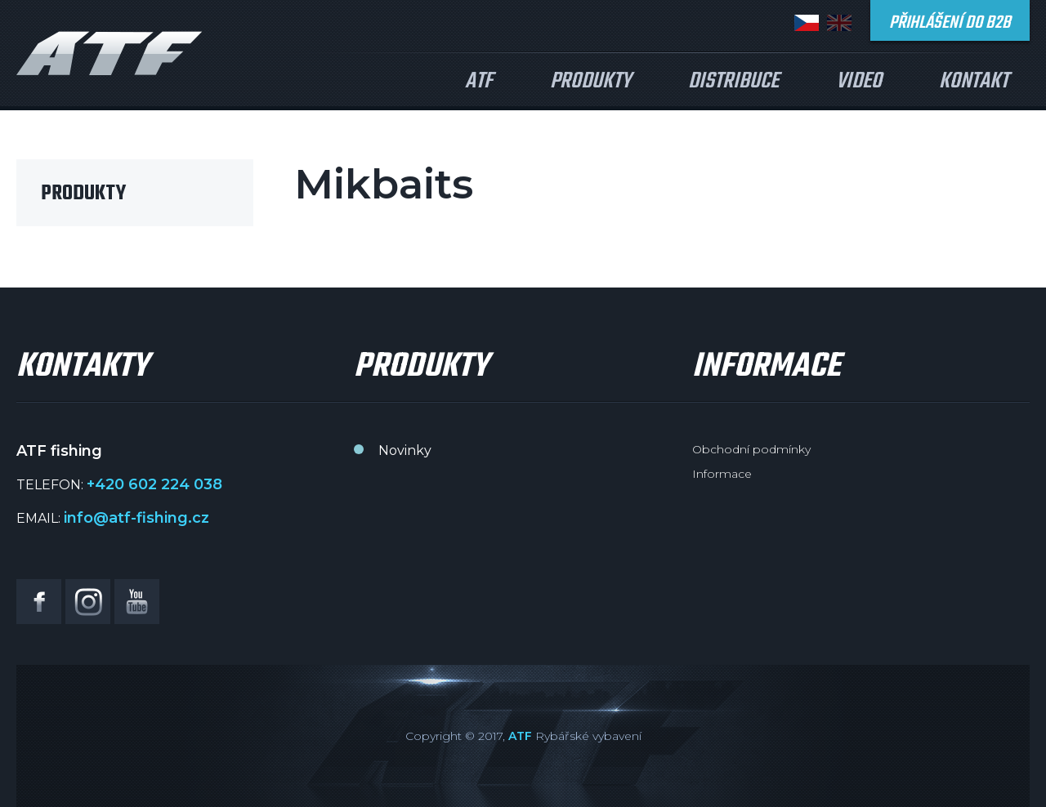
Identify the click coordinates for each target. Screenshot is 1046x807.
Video (859, 81)
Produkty (590, 81)
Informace (722, 473)
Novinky (404, 450)
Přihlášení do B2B (950, 23)
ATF (479, 81)
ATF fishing (109, 53)
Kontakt (973, 81)
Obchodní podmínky (751, 449)
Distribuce (733, 81)
